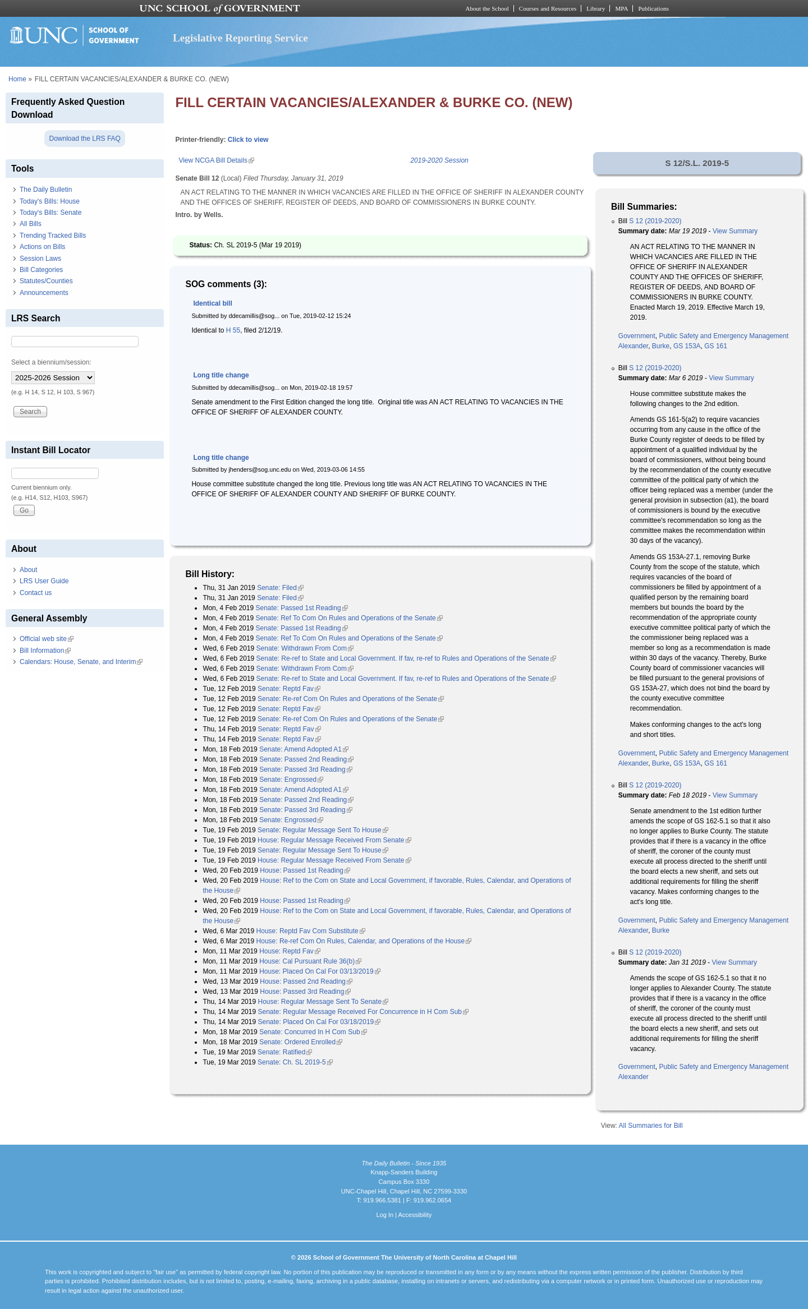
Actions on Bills (42, 247)
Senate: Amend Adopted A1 (303, 749)
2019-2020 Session (439, 160)
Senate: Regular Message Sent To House (323, 830)
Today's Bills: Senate (50, 212)
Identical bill (212, 303)
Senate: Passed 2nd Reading (306, 759)
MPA (621, 8)
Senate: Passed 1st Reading (301, 608)
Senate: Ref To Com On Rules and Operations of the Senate (348, 618)
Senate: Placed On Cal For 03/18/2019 (319, 1022)
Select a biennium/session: (51, 362)
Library (595, 8)
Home (17, 79)
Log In (384, 1214)
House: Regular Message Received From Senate (334, 840)
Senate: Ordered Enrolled (300, 1042)
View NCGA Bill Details (216, 160)
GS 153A (687, 346)
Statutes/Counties (46, 281)
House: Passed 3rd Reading (305, 991)
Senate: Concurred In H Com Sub (312, 1032)
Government (636, 336)
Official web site (47, 639)
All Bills (31, 224)
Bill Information (45, 650)
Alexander (633, 346)
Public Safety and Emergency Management (724, 336)
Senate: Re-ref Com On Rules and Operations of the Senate (351, 699)
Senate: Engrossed (291, 779)
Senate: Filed (280, 588)
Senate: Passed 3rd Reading (305, 769)
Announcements (44, 293)
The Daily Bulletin (46, 189)
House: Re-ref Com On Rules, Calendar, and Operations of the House (364, 941)
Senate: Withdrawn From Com (305, 648)
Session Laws (40, 258)
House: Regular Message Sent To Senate (323, 1002)
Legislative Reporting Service (240, 38)
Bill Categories (41, 270)
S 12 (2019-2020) (655, 221)
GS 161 (715, 346)
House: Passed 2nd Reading (306, 981)
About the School (487, 8)
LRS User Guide (44, 581)
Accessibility (414, 1214)
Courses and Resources (547, 8)
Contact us (36, 593)
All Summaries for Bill (651, 1126)
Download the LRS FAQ (84, 138)
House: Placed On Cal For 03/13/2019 (319, 971)
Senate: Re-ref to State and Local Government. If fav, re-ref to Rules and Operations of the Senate (406, 658)
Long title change (221, 375)
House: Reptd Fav (289, 951)
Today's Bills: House (50, 201)
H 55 (233, 330)
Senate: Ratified (285, 1052)
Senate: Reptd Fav (289, 689)
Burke (660, 346)
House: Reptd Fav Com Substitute (310, 931)
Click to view (248, 140)
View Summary (735, 231)
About (28, 570)
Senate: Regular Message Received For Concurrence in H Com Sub (363, 1012)
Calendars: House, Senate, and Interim (81, 662)
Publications (653, 8)
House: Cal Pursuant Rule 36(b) (310, 961)
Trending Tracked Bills (53, 235)
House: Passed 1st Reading (305, 870)
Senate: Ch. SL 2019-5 (295, 1062)
